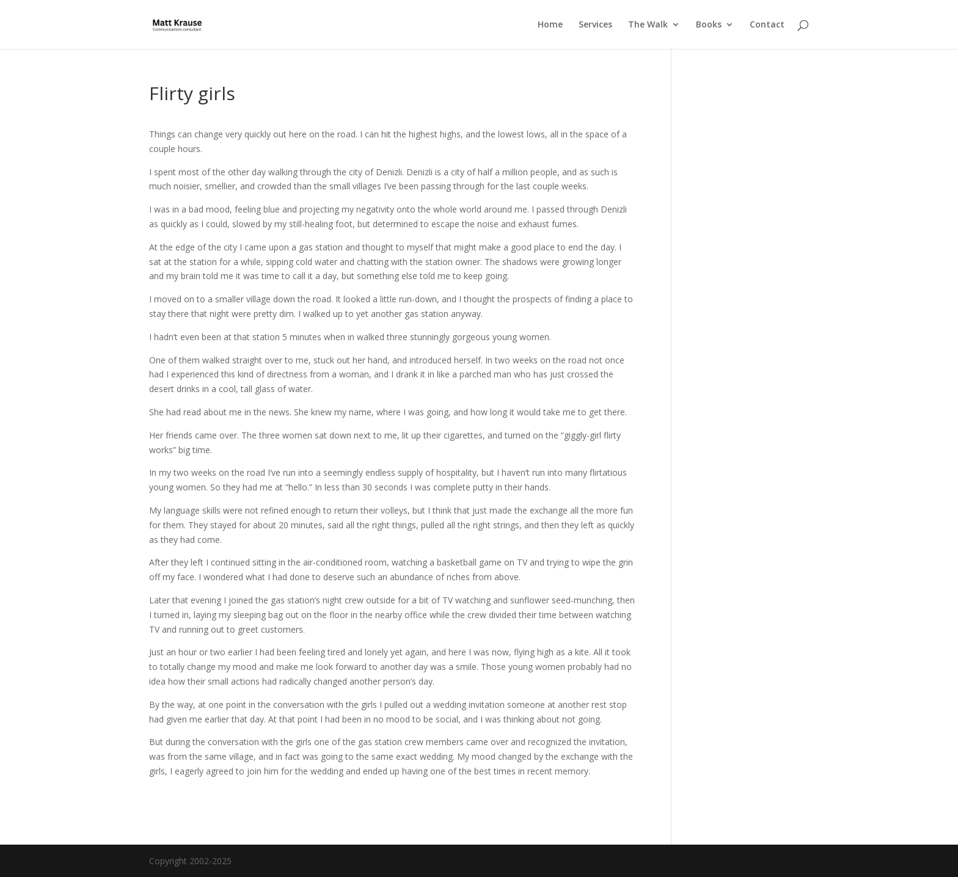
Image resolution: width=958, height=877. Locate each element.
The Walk (648, 25)
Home (550, 25)
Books (709, 25)
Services (595, 25)
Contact (767, 25)
